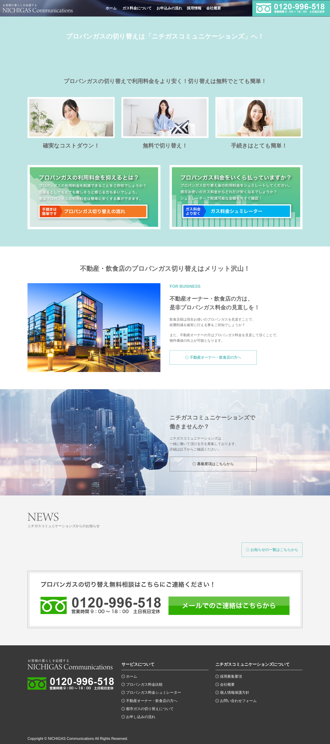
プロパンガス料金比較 (144, 684)
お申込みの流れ (169, 8)
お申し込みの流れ (140, 717)
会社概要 (213, 8)
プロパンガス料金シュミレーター (153, 692)
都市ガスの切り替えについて (150, 709)
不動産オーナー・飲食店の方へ (151, 701)
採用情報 (194, 8)
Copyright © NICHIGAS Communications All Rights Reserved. (78, 739)
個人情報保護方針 (234, 692)
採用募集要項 (231, 676)
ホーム (111, 8)
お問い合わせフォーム (238, 701)
